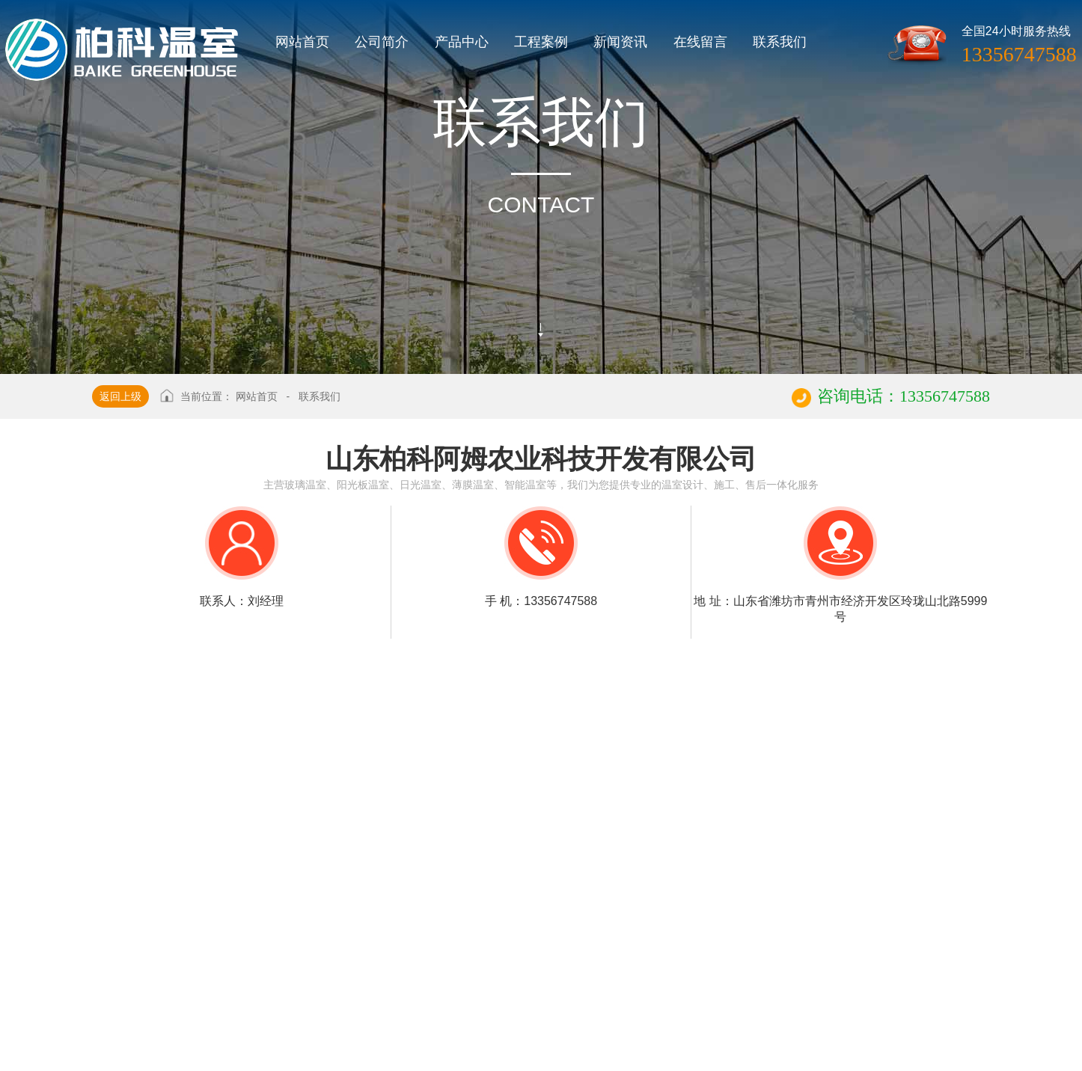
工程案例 (541, 41)
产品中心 (462, 41)
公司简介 (382, 41)
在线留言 (700, 41)
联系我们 (780, 41)
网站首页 (302, 41)
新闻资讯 (620, 41)
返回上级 (120, 396)
